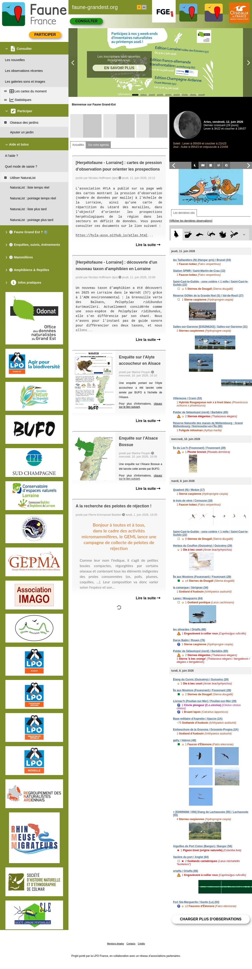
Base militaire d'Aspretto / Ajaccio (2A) (197, 718)
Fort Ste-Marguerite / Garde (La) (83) (196, 902)
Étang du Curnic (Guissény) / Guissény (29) (201, 679)
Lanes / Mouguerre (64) (187, 598)
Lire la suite (148, 245)
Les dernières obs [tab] (184, 212)
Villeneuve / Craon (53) (187, 398)
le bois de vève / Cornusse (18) (192, 500)
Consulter (86, 21)
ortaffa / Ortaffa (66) (185, 871)
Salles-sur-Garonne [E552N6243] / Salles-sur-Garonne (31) (210, 326)
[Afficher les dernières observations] (190, 220)
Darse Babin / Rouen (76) (189, 640)
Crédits (141, 943)
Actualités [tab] (78, 144)
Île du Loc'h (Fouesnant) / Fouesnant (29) (199, 447)
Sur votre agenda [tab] (98, 144)
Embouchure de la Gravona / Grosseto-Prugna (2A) (205, 729)
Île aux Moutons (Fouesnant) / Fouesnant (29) (202, 576)
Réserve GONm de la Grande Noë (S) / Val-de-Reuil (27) (208, 295)
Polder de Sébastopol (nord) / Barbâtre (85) (200, 412)
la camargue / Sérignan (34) (190, 587)
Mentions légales (115, 943)
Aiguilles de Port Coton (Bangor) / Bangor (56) (202, 846)
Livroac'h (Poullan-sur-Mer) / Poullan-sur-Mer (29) (204, 701)
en (144, 7)
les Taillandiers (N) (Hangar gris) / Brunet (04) (202, 260)
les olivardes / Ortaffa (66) (189, 629)
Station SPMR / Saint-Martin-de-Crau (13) (199, 270)
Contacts (130, 943)
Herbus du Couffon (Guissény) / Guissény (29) (202, 545)
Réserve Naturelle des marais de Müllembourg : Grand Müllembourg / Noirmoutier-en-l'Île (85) (208, 425)
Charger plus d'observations (210, 919)
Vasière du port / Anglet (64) (191, 857)
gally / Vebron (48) (184, 740)
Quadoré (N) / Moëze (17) (189, 489)
